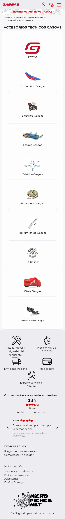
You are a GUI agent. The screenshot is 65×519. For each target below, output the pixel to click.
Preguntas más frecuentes (20, 451)
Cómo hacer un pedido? (19, 455)
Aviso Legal (11, 478)
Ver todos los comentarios (32, 412)
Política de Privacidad (17, 475)
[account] (44, 4)
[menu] (59, 4)
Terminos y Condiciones (18, 471)
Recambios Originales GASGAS (32, 11)
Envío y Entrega (14, 482)
